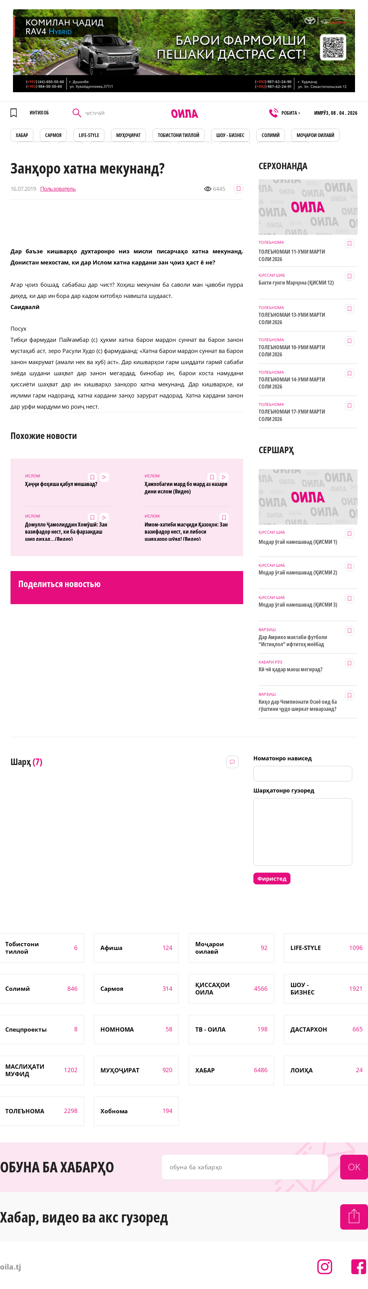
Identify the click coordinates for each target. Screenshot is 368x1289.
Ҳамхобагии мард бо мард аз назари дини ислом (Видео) (186, 487)
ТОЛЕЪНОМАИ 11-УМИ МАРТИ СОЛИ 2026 (292, 255)
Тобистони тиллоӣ (178, 135)
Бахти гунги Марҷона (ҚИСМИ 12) (296, 282)
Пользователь (58, 189)
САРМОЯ (53, 135)
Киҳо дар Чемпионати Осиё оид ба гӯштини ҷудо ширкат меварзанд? (297, 705)
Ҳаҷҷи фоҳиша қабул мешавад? (61, 484)
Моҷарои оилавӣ (315, 135)
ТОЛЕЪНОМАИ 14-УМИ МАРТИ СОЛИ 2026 (292, 383)
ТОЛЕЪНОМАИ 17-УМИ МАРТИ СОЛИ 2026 (292, 415)
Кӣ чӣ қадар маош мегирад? (291, 669)
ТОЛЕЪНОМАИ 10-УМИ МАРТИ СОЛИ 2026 (292, 351)
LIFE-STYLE (89, 135)
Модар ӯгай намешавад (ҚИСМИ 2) (298, 572)
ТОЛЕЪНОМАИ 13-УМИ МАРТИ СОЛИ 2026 (292, 318)
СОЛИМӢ (271, 135)
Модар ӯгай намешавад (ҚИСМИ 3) (298, 604)
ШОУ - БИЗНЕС (230, 135)
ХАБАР (22, 135)
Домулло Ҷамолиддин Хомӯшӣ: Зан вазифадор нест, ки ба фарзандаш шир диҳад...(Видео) (66, 531)
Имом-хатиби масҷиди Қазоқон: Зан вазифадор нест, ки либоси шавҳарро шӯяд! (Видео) (186, 531)
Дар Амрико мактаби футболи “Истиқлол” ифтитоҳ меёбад (293, 641)
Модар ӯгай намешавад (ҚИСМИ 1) (298, 541)
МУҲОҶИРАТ (128, 135)
